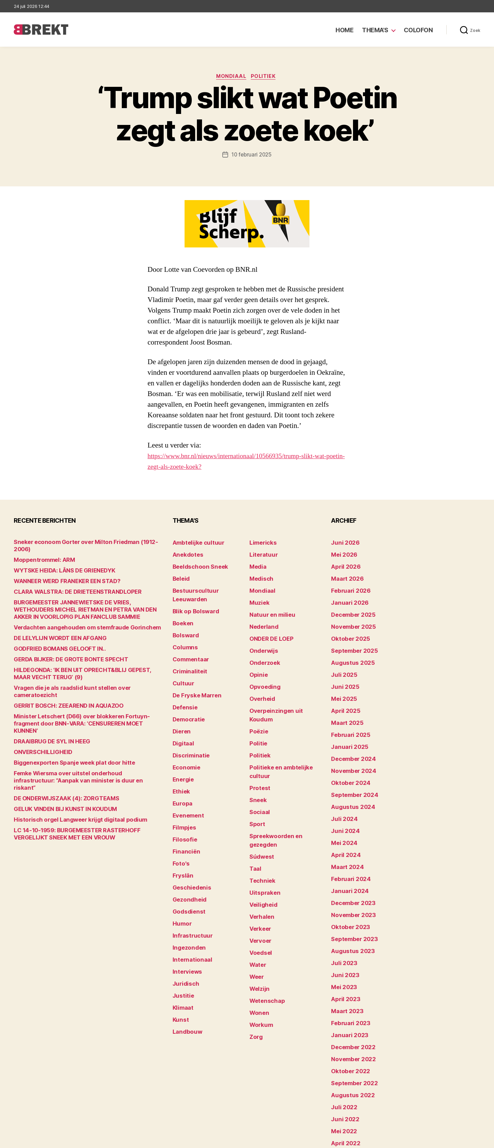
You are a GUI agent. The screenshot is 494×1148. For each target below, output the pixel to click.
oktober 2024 (347, 756)
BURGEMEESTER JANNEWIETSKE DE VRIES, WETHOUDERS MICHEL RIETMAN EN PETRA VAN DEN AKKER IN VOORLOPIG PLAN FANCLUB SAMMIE (83, 603)
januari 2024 (347, 852)
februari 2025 (347, 713)
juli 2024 (342, 788)
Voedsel (259, 883)
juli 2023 (342, 915)
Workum (259, 947)
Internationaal (189, 905)
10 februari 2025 (252, 155)
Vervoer (258, 873)
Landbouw (185, 969)
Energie (182, 745)
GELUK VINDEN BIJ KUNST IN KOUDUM (58, 781)
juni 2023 (342, 926)
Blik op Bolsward (192, 596)
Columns (183, 628)
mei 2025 (342, 681)
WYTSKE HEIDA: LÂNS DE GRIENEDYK (58, 564)
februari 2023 (347, 969)
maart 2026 (345, 575)
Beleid (180, 575)
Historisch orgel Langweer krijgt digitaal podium (70, 792)
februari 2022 (347, 1096)
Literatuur (261, 554)
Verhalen (260, 852)
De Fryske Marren (193, 671)
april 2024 (343, 820)
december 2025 (350, 607)
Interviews (185, 915)
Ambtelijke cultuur (194, 543)
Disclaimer (413, 1140)
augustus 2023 (349, 905)
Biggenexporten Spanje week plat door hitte (65, 742)
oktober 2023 (347, 883)
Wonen (257, 937)
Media (256, 564)
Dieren (180, 703)
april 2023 (343, 947)
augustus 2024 (349, 777)
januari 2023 (346, 979)
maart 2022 (344, 1086)
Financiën (184, 809)
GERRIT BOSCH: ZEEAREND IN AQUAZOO (61, 692)
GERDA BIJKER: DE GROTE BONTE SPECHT (64, 653)
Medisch (259, 575)
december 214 (348, 1107)
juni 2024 (343, 798)
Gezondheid (187, 852)
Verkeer (258, 862)
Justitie (182, 937)
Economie (185, 735)
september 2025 (351, 639)
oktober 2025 (347, 628)
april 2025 (343, 692)
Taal (254, 809)
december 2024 (350, 735)
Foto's (180, 820)
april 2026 (343, 564)
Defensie (184, 681)
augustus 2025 (349, 649)
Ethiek (180, 756)
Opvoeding (262, 671)
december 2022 (350, 990)
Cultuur (181, 660)
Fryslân (181, 830)
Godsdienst (186, 862)
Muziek (257, 596)
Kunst (180, 958)
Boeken (181, 607)
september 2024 (351, 766)
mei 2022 (342, 1064)
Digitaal (182, 713)
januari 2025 (346, 724)
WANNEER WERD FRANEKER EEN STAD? (60, 575)
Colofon (418, 30)
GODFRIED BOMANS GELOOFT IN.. (53, 643)
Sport (256, 777)
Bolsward (184, 618)
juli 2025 (342, 660)
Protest (258, 745)
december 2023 (350, 862)
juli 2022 (342, 1043)
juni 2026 (343, 543)
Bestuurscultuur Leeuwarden (208, 586)
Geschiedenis (189, 841)
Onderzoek (262, 649)
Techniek (260, 820)
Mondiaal (231, 77)
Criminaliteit (187, 649)
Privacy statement (458, 1140)
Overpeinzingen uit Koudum (282, 692)
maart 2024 (345, 830)
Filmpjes (183, 788)
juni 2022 (342, 1054)
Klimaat (182, 947)
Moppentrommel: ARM (40, 554)
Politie (256, 713)
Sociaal (258, 766)
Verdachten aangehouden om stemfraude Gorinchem (77, 621)
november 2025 (350, 618)
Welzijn (258, 915)
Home (344, 30)
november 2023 (350, 873)
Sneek (256, 756)
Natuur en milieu (268, 607)
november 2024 (350, 745)
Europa (181, 766)
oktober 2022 (347, 1011)
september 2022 (351, 1022)
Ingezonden (186, 894)
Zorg (255, 958)
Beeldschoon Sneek (196, 564)
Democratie (187, 692)
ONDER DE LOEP (268, 628)
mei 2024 (342, 809)
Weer (255, 905)
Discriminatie (189, 724)
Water (256, 894)
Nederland (261, 618)
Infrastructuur (190, 883)
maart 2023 (344, 958)
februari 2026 (347, 586)
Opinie (256, 660)
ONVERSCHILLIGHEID (39, 731)
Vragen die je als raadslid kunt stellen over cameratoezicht (82, 682)
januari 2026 (347, 596)
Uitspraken (262, 830)
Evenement (186, 777)
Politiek (265, 77)
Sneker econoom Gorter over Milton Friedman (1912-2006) (82, 543)
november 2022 (350, 1001)
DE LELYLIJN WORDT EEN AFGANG (53, 632)
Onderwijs (261, 639)
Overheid (260, 681)
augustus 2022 (349, 1032)
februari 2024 (347, 841)
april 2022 (343, 1075)
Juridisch (184, 926)
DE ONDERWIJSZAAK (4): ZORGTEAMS (59, 771)
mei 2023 (342, 937)
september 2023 (351, 894)
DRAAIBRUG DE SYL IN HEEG (47, 721)
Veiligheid (260, 841)
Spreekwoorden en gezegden (284, 788)
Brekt (38, 1140)
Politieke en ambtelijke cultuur (285, 735)
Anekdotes (186, 554)
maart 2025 (344, 703)
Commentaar (188, 639)
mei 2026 (342, 554)
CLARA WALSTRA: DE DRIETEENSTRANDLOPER (69, 586)
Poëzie (257, 703)
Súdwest (260, 798)
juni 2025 (342, 671)
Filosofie (183, 798)
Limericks (261, 543)
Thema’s (375, 30)
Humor (181, 873)
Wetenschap (264, 926)
